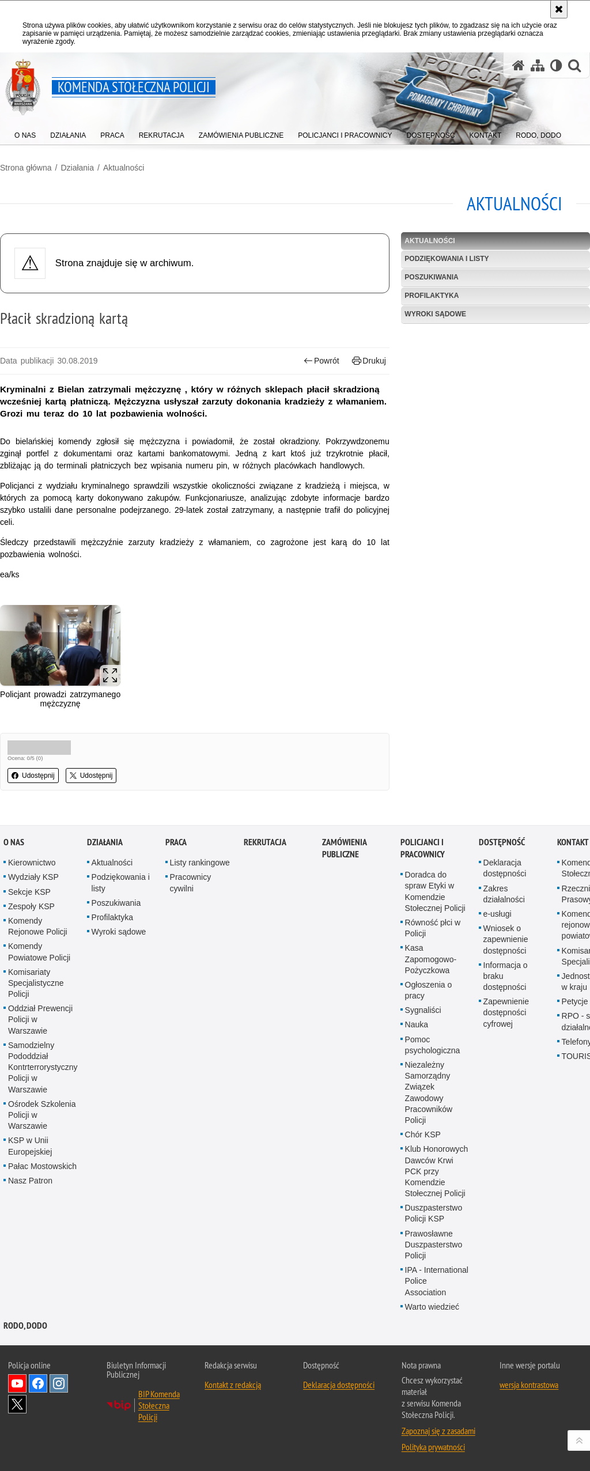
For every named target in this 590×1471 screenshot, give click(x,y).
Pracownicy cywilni (190, 882)
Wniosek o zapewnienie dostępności (505, 939)
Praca (176, 842)
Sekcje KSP (29, 892)
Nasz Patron (30, 1180)
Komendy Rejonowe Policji (37, 926)
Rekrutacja (265, 842)
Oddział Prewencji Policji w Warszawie (40, 1019)
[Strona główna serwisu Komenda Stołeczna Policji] (518, 65)
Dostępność (502, 842)
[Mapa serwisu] (537, 65)
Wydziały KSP (33, 877)
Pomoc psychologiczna (432, 1045)
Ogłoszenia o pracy (428, 990)
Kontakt (573, 842)
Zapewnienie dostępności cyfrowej (506, 1012)
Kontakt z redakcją (233, 1384)
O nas (13, 842)
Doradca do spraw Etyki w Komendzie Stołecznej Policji (435, 891)
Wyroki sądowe (435, 314)
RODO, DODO (25, 1325)
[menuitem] (25, 132)
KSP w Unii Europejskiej (30, 1146)
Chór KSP (423, 1134)
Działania (77, 167)
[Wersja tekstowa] (556, 65)
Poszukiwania (431, 277)
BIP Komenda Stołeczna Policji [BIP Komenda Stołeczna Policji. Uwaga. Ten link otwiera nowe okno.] (159, 1405)
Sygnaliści (423, 1010)
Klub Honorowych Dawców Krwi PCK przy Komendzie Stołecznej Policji (436, 1171)
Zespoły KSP (31, 906)
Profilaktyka (431, 296)
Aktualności (124, 167)
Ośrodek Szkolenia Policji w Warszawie (42, 1114)
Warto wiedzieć (432, 1306)
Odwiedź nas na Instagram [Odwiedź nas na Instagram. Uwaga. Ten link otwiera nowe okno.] (59, 1383)
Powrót (321, 361)
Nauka (416, 1024)
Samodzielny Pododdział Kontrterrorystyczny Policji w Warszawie (43, 1067)
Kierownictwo (31, 862)
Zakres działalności (504, 894)
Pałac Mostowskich (42, 1166)
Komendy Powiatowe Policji (39, 951)
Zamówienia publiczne (344, 848)
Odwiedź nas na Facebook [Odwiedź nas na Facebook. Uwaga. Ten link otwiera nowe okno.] (38, 1383)
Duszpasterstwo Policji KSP (434, 1213)
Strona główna (26, 167)
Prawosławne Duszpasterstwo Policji (434, 1244)
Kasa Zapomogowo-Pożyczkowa (431, 958)
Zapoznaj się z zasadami (438, 1430)
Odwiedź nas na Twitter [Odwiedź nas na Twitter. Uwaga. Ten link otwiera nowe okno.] (17, 1404)
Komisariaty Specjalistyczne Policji (36, 983)
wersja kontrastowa (529, 1384)
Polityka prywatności (433, 1447)
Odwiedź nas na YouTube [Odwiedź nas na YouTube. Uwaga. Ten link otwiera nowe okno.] (17, 1383)
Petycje (575, 1001)
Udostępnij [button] (33, 776)
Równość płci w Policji (432, 928)
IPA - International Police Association (436, 1280)
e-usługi (497, 913)
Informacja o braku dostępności (505, 976)
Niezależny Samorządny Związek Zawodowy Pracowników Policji (428, 1092)
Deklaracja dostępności (505, 868)
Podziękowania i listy (446, 259)
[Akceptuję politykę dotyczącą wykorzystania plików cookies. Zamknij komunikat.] (559, 9)
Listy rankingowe (200, 862)
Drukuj (369, 361)
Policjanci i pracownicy (422, 848)
